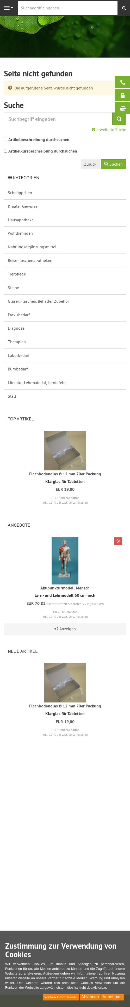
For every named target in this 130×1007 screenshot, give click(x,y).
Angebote (19, 525)
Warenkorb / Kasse (125, 108)
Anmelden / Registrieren (125, 95)
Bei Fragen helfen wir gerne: (125, 82)
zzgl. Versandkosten (75, 502)
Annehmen (113, 997)
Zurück (90, 164)
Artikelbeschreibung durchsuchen (38, 139)
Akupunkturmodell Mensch (65, 588)
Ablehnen (90, 997)
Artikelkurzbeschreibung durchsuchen (42, 151)
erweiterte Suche (109, 129)
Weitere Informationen (61, 997)
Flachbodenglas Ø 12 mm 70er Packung (65, 474)
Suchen (113, 164)
